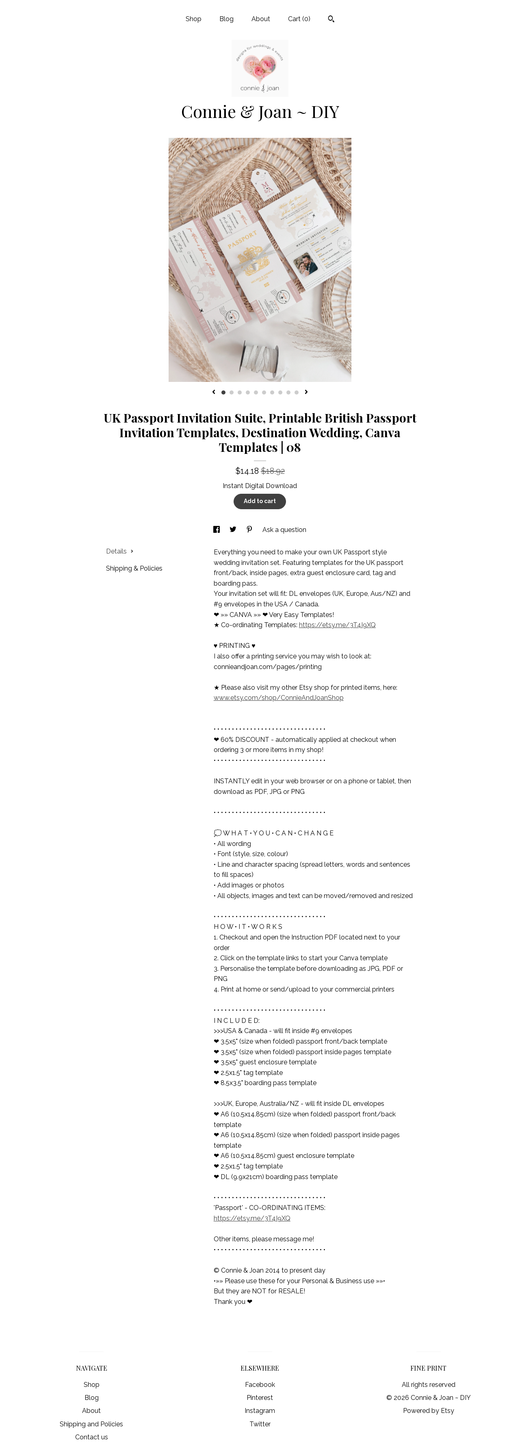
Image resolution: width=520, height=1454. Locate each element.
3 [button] (240, 392)
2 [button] (232, 392)
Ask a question (284, 530)
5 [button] (256, 392)
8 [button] (280, 392)
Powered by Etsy (428, 1411)
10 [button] (297, 392)
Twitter (260, 1424)
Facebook (260, 1385)
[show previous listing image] (214, 392)
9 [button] (288, 392)
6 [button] (264, 392)
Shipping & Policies (134, 568)
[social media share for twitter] (234, 530)
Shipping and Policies (91, 1424)
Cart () (299, 19)
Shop (194, 19)
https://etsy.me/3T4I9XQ (337, 625)
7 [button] (272, 392)
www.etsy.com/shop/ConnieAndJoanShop (279, 698)
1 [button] (223, 392)
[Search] (331, 19)
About (260, 19)
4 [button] (248, 392)
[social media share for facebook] (217, 530)
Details (120, 551)
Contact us (91, 1437)
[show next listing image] (306, 392)
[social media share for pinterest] (250, 530)
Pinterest (260, 1398)
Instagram (260, 1411)
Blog (226, 19)
